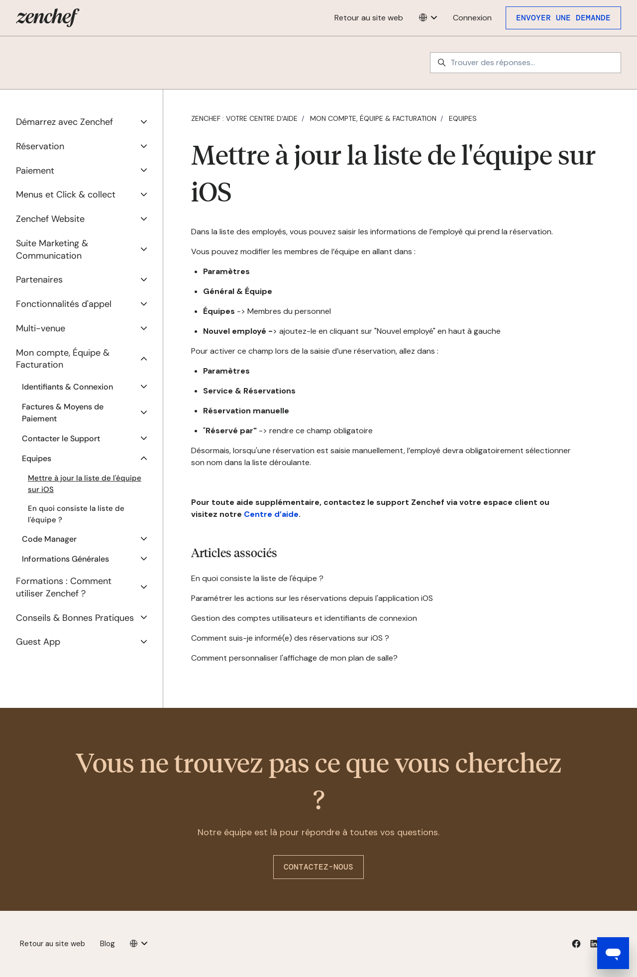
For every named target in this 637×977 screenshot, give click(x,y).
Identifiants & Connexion (67, 387)
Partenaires (39, 280)
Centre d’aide (271, 514)
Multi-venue (40, 328)
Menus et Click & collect (65, 194)
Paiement (35, 171)
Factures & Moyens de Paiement (63, 412)
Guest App (38, 642)
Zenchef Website (50, 219)
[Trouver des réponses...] (525, 62)
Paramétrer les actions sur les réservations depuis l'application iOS (312, 598)
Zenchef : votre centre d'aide (244, 118)
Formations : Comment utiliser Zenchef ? (63, 587)
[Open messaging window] (613, 953)
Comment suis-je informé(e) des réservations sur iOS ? (290, 638)
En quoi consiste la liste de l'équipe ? (257, 578)
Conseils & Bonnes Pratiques (75, 618)
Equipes (463, 118)
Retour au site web (368, 17)
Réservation (40, 146)
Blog (107, 944)
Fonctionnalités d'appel (63, 304)
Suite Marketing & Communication (52, 249)
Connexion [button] (472, 17)
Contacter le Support (61, 438)
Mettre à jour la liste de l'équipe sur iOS (84, 483)
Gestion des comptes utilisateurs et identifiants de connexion (304, 618)
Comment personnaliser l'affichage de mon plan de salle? (294, 658)
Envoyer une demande (563, 17)
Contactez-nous (318, 867)
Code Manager (49, 539)
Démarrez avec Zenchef (64, 122)
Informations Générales (65, 559)
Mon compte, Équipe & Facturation (373, 118)
